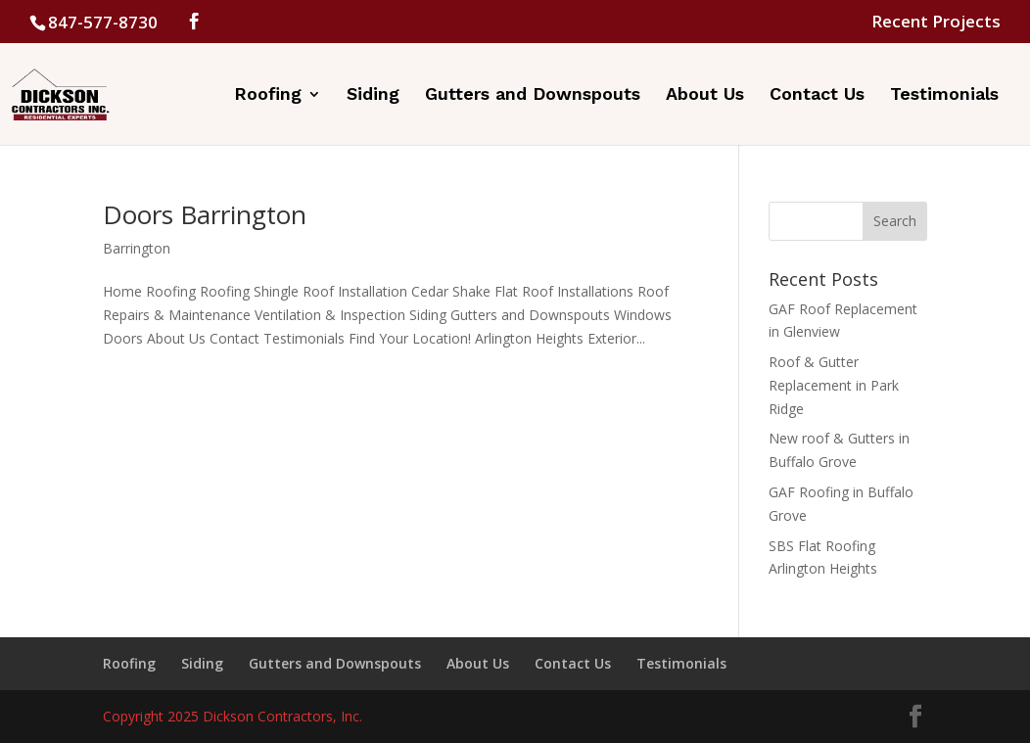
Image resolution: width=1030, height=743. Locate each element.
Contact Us (817, 95)
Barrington (136, 248)
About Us (705, 95)
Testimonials (944, 95)
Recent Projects (936, 22)
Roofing (268, 95)
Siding (373, 95)
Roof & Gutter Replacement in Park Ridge (834, 385)
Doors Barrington (204, 214)
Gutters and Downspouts (532, 95)
